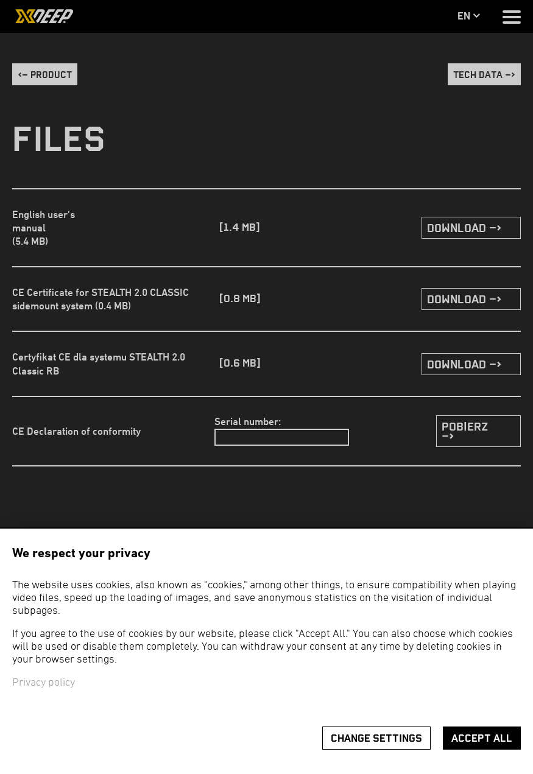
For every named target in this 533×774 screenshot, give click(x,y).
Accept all (481, 738)
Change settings (376, 738)
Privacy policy (43, 683)
